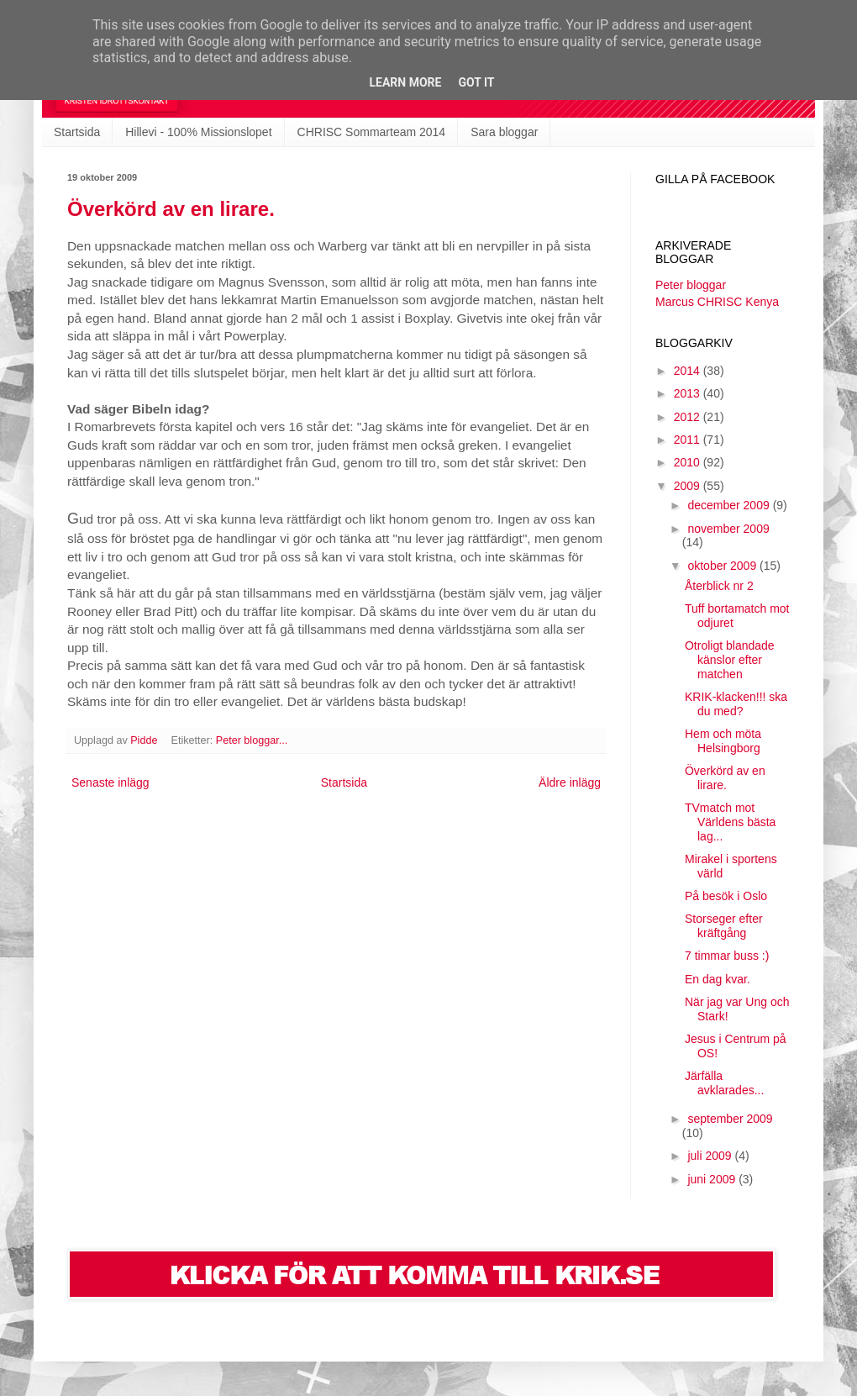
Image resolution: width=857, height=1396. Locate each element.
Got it (476, 82)
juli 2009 (710, 1155)
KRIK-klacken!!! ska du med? (736, 704)
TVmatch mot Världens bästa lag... (730, 822)
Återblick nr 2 (719, 586)
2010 (688, 462)
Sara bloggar (504, 132)
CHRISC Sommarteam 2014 (371, 132)
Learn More (405, 82)
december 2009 (729, 505)
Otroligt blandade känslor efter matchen (730, 660)
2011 (688, 439)
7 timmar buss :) (727, 955)
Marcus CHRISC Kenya (717, 301)
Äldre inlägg (570, 782)
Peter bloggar (690, 285)
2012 (688, 417)
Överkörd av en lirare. (171, 209)
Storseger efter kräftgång (724, 926)
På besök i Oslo (726, 896)
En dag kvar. (717, 979)
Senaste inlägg (110, 782)
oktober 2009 (723, 565)
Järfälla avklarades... (724, 1083)
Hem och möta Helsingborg (723, 741)
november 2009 (728, 528)
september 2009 (729, 1118)
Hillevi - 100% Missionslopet (198, 132)
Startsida (77, 132)
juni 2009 (713, 1179)
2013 (688, 393)
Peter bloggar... (251, 740)
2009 (688, 486)
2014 (688, 370)
